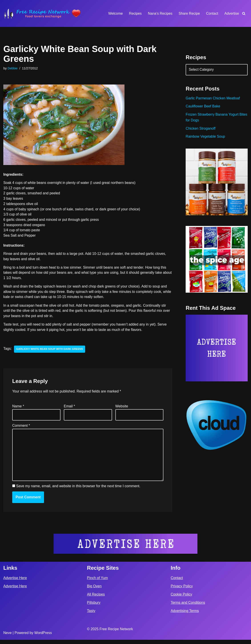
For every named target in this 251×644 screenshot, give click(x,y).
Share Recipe (188, 13)
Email (69, 409)
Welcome (114, 13)
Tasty (91, 615)
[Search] (243, 13)
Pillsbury (93, 607)
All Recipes (96, 598)
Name (18, 409)
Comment (21, 428)
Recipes (134, 13)
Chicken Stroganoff (201, 129)
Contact (212, 13)
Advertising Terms (185, 615)
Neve (7, 637)
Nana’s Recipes (159, 13)
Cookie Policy (181, 598)
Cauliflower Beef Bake (203, 107)
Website (121, 409)
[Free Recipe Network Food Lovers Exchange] (42, 13)
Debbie (13, 68)
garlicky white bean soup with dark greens (50, 351)
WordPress (43, 637)
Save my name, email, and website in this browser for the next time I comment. (78, 490)
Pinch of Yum (97, 582)
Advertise (231, 13)
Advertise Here (15, 582)
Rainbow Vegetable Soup (206, 138)
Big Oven (94, 590)
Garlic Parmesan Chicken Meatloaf (213, 99)
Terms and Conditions (188, 607)
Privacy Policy (182, 590)
